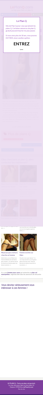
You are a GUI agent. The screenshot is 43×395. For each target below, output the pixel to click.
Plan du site (21, 389)
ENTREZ (21, 43)
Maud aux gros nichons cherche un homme (9, 254)
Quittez (21, 49)
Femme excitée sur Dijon (26, 254)
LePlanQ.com (28, 387)
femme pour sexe (13, 272)
